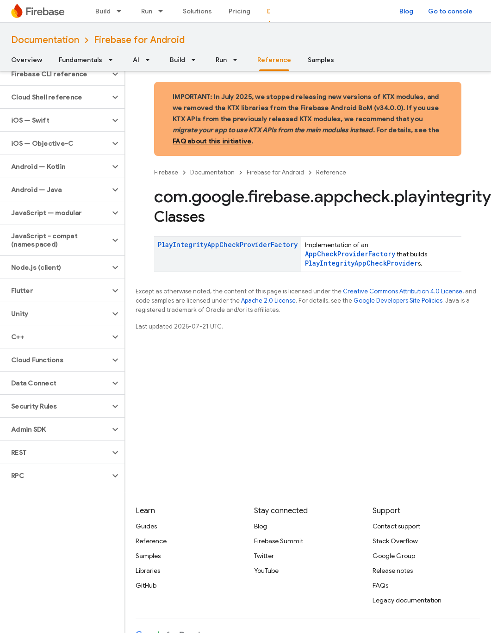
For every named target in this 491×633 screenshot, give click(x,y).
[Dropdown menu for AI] (150, 60)
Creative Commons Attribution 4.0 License (402, 291)
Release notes (393, 570)
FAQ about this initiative (212, 141)
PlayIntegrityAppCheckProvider (361, 263)
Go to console (450, 11)
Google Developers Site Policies (398, 300)
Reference (331, 172)
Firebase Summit (278, 541)
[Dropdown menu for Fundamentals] (113, 60)
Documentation (45, 40)
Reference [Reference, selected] (274, 60)
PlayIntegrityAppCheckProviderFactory (228, 244)
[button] (55, 74)
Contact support (396, 526)
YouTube (266, 570)
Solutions (197, 11)
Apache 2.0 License (268, 300)
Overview (26, 60)
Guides (146, 526)
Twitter (264, 556)
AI (136, 60)
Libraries (148, 570)
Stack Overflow (395, 541)
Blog (406, 11)
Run (146, 11)
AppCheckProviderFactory (350, 253)
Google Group (394, 556)
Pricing (239, 11)
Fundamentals (80, 60)
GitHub (146, 585)
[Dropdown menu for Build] (122, 11)
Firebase (166, 172)
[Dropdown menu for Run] (163, 11)
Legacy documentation (407, 600)
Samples (321, 60)
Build (103, 11)
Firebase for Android (139, 40)
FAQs (380, 585)
